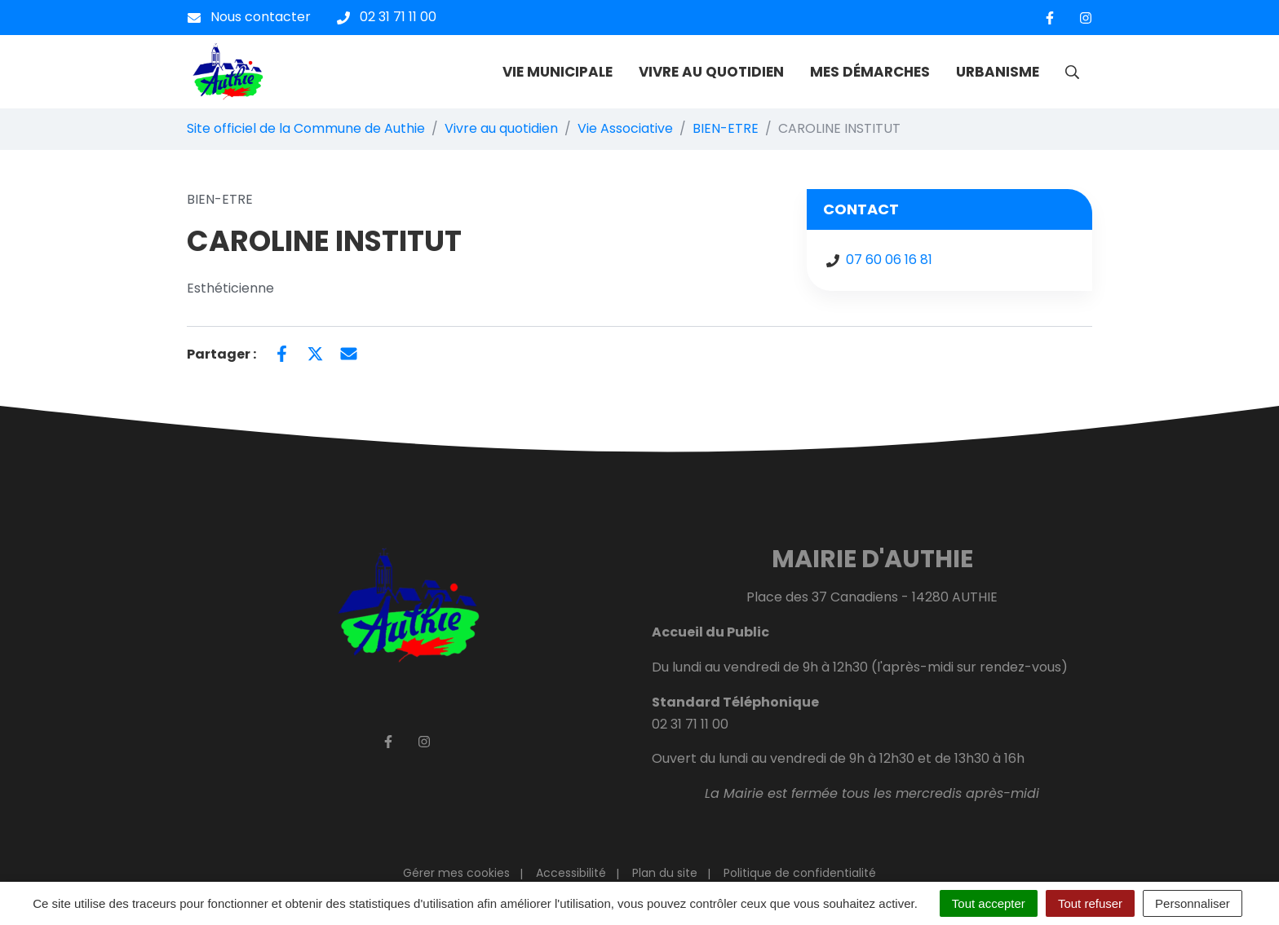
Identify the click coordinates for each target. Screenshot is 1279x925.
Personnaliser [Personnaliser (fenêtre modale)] (1192, 903)
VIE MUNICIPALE (557, 71)
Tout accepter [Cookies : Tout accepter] (988, 903)
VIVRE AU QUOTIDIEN (711, 71)
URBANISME (997, 71)
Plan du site (664, 873)
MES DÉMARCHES (870, 71)
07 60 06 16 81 (889, 259)
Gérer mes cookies (456, 873)
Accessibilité (571, 873)
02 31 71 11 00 (690, 724)
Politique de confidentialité (800, 873)
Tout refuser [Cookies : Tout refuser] (1090, 903)
